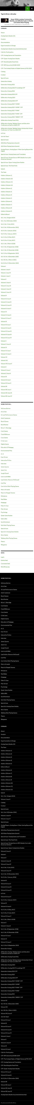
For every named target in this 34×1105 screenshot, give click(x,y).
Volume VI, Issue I (6, 350)
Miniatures (4, 496)
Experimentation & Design (8, 45)
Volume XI (4, 376)
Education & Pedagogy (7, 447)
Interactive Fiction (6, 460)
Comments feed (5, 563)
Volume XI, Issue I (6, 380)
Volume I (3, 266)
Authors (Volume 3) (6, 191)
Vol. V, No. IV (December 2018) (9, 250)
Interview (3, 463)
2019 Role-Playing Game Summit (10, 146)
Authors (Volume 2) (6, 188)
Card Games (4, 431)
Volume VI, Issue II (6, 354)
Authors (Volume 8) (6, 208)
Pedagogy (3, 502)
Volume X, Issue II (6, 373)
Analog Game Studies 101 (8, 36)
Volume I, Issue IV (6, 273)
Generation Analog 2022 (8, 91)
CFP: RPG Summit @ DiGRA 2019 (10, 65)
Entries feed (4, 560)
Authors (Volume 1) (6, 175)
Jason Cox (4, 470)
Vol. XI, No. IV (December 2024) (10, 263)
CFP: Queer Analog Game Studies (10, 58)
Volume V (3, 341)
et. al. (2, 454)
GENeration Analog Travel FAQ (9, 120)
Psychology (4, 512)
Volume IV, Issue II (6, 315)
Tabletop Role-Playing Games (9, 538)
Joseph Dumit (5, 473)
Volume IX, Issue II (6, 328)
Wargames (4, 544)
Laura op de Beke (5, 476)
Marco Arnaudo (5, 489)
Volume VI (4, 347)
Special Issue (4, 528)
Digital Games (5, 444)
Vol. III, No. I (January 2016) (8, 230)
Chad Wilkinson (5, 434)
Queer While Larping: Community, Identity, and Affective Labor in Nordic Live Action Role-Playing (21, 20)
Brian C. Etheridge (6, 428)
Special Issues (5, 78)
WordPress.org (5, 567)
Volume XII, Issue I (6, 389)
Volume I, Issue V (5, 276)
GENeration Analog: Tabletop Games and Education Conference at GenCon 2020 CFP (15, 124)
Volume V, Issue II (6, 344)
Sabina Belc (4, 519)
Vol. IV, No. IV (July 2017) (8, 240)
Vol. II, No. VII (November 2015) (10, 227)
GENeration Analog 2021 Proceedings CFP (13, 88)
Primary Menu (32, 8)
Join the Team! (5, 136)
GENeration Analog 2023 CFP (9, 101)
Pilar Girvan (4, 509)
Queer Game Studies (6, 515)
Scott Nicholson (5, 522)
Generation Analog (6, 81)
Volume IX (4, 321)
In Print (3, 133)
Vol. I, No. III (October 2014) (9, 221)
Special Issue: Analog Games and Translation (13, 154)
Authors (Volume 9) (6, 211)
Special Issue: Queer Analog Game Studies (12, 162)
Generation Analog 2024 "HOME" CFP (12, 107)
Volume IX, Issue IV (6, 337)
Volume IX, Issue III (6, 331)
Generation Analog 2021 (8, 84)
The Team (3, 172)
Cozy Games (4, 437)
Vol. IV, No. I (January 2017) (8, 234)
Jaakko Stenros (18, 24)
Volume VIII (4, 360)
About (2, 32)
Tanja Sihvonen (25, 24)
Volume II (3, 279)
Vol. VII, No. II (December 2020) (10, 256)
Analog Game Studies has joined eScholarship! (14, 49)
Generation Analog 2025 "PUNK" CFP (11, 113)
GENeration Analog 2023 (8, 97)
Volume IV (4, 311)
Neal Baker (4, 499)
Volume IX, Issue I (6, 324)
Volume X (3, 367)
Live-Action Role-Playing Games (10, 486)
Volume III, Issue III (6, 302)
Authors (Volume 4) (6, 195)
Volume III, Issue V (6, 308)
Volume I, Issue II (5, 269)
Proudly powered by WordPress (8, 1102)
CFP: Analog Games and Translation (11, 55)
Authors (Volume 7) (6, 204)
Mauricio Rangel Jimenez (8, 493)
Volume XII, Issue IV (6, 396)
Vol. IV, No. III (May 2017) (8, 237)
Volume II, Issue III (6, 285)
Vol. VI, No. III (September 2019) (10, 253)
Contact (3, 75)
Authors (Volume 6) (6, 201)
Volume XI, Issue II (6, 383)
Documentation (5, 42)
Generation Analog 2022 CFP (9, 94)
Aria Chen (4, 411)
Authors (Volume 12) (7, 185)
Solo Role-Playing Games (8, 525)
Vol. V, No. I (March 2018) (8, 243)
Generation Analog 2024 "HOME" (10, 104)
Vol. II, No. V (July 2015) (7, 224)
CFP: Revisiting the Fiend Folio (9, 62)
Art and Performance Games (9, 415)
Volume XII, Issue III (6, 393)
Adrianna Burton (5, 408)
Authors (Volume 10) (7, 178)
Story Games (4, 535)
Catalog (3, 71)
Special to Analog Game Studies (9, 531)
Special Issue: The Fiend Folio (9, 165)
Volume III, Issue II (6, 298)
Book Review (4, 424)
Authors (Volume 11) (7, 182)
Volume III (4, 295)
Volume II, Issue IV (6, 289)
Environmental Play (6, 450)
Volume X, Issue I (5, 370)
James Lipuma (5, 467)
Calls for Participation (7, 52)
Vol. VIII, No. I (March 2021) (8, 260)
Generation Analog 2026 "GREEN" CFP (12, 117)
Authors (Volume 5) (6, 198)
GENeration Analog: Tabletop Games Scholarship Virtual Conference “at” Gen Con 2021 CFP (17, 129)
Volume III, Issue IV (6, 305)
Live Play (3, 483)
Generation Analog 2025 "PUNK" (10, 110)
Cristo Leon (4, 441)
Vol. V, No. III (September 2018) (9, 247)
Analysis (3, 39)
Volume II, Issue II (6, 282)
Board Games (4, 421)
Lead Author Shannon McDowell (10, 480)
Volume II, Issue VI (6, 292)
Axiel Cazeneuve (5, 418)
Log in (2, 557)
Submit (3, 169)
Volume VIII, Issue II (6, 363)
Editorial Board (5, 214)
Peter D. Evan (5, 506)
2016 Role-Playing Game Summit (10, 143)
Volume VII (4, 357)
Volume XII (4, 386)
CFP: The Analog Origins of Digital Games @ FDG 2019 (16, 68)
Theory (3, 541)
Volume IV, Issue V (6, 318)
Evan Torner (4, 457)
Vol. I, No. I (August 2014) (8, 217)
